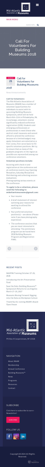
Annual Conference (16, 369)
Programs (12, 380)
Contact (11, 388)
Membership (13, 365)
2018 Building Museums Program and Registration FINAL (22, 237)
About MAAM (13, 361)
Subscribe (13, 420)
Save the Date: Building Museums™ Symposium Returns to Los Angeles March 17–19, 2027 (21, 289)
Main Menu (12, 19)
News (10, 376)
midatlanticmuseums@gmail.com (22, 192)
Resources (12, 384)
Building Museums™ (16, 373)
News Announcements (16, 92)
